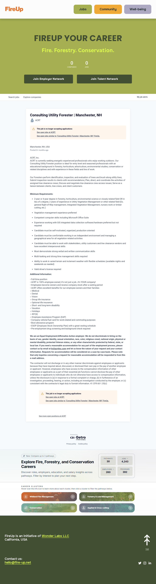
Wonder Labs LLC (55, 536)
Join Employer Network (48, 79)
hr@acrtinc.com (58, 348)
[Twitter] (139, 563)
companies (32, 97)
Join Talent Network (104, 79)
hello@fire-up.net (18, 562)
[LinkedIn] (149, 563)
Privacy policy (71, 444)
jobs (13, 97)
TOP (147, 549)
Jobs (83, 9)
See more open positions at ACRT (52, 416)
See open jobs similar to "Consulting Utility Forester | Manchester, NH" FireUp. (68, 136)
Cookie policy (83, 444)
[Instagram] (144, 563)
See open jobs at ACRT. (46, 132)
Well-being (138, 9)
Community (108, 9)
